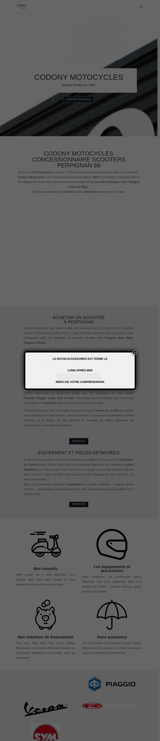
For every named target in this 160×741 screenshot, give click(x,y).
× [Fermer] (134, 352)
